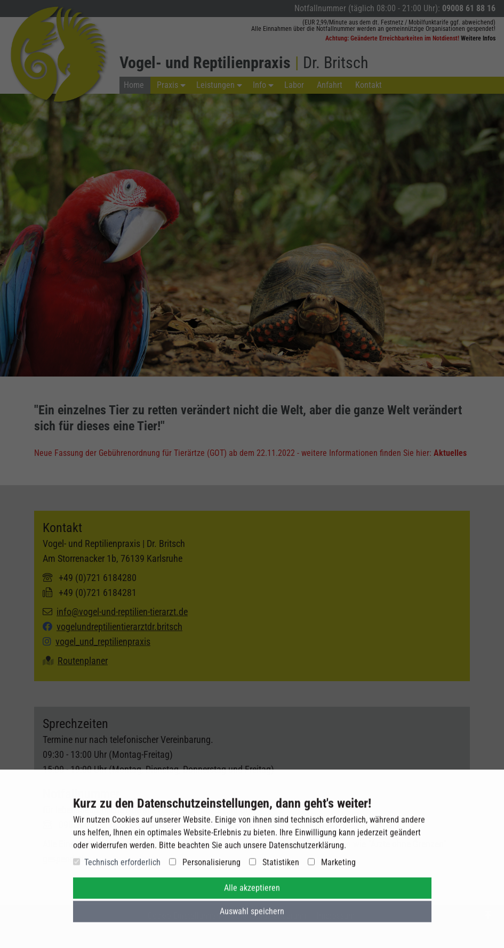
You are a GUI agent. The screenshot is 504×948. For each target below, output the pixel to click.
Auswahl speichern (252, 915)
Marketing (332, 866)
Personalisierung (205, 866)
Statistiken (274, 866)
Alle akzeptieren (252, 892)
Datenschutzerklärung (306, 849)
